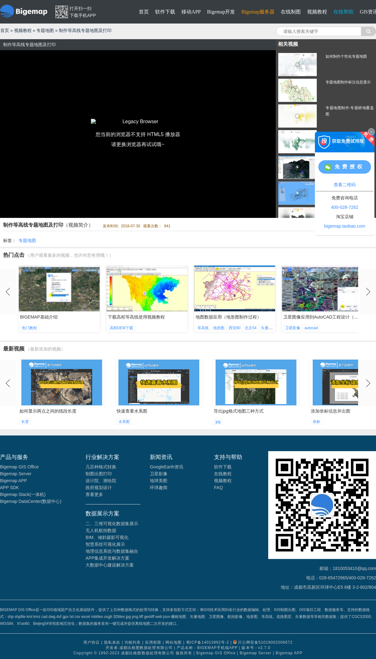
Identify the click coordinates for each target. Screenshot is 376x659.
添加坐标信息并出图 (330, 411)
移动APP (191, 11)
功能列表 (132, 642)
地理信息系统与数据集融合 (112, 551)
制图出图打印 (99, 473)
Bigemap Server (15, 473)
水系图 (124, 421)
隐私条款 (112, 642)
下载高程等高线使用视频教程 (136, 316)
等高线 (203, 328)
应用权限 (153, 642)
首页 (144, 11)
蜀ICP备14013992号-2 (207, 642)
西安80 (234, 328)
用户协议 (91, 642)
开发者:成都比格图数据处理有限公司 (139, 648)
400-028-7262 (344, 207)
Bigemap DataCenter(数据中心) (30, 501)
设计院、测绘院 (101, 480)
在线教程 (223, 473)
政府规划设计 (99, 487)
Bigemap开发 (221, 11)
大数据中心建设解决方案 (110, 564)
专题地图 (45, 30)
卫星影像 (292, 328)
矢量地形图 (270, 328)
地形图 (218, 328)
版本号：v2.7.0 (256, 648)
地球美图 (158, 480)
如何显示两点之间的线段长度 (47, 411)
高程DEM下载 (121, 328)
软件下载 (165, 11)
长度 (25, 421)
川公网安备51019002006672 (265, 642)
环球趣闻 (158, 487)
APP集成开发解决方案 (107, 558)
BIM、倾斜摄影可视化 (107, 537)
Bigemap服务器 (257, 11)
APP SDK (9, 487)
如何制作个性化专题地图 (346, 56)
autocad (311, 328)
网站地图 (173, 642)
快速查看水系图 (132, 411)
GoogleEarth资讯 (166, 466)
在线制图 (291, 11)
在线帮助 (343, 11)
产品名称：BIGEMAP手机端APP (207, 648)
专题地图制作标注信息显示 (348, 82)
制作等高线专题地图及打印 (85, 30)
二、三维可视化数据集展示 (112, 523)
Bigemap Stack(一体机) (22, 494)
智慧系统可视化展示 (105, 544)
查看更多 (94, 494)
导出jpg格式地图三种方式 (239, 411)
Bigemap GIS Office (19, 466)
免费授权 (345, 167)
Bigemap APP (13, 480)
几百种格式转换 (101, 466)
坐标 (316, 421)
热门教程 (29, 328)
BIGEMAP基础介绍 (39, 316)
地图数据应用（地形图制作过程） (228, 316)
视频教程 (317, 11)
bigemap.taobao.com (344, 226)
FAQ (218, 487)
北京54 (250, 328)
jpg (218, 421)
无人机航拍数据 (101, 530)
